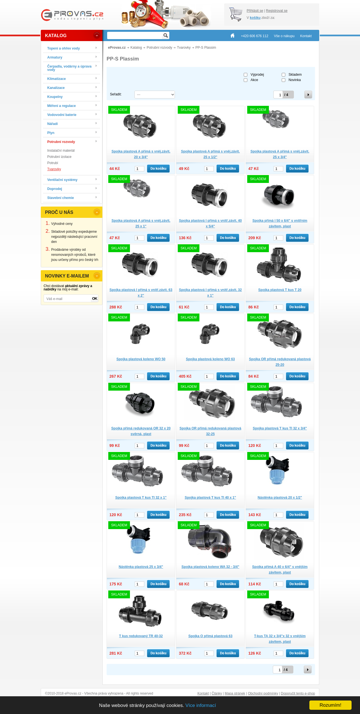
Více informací (200, 705)
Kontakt (203, 693)
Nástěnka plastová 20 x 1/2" (280, 498)
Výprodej (257, 75)
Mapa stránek (235, 693)
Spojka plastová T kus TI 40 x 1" (210, 498)
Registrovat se (276, 11)
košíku (255, 18)
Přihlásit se (255, 11)
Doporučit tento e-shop (298, 693)
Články (217, 693)
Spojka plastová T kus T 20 (279, 290)
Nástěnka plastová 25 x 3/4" (141, 567)
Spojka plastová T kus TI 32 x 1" (140, 498)
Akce (254, 80)
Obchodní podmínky (263, 693)
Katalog (136, 48)
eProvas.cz (117, 48)
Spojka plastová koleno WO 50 (140, 359)
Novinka (295, 80)
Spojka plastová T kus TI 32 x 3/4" (280, 428)
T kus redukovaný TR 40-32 (141, 636)
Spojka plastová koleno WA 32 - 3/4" (210, 567)
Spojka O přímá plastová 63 (210, 636)
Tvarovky (54, 169)
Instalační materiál (61, 151)
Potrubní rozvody (159, 48)
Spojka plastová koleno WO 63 (210, 359)
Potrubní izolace (59, 157)
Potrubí (52, 163)
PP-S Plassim (205, 48)
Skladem (295, 75)
